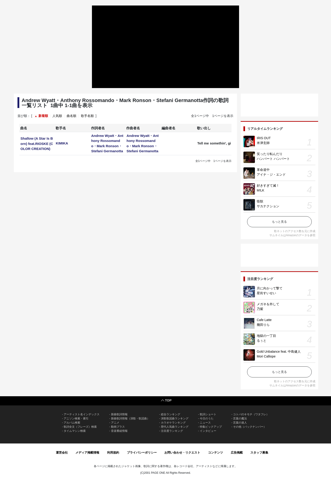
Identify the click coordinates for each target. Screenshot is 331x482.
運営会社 (62, 452)
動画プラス (118, 426)
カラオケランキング (173, 422)
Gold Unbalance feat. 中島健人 (279, 351)
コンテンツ (215, 452)
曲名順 (71, 116)
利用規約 (113, 452)
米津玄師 (263, 143)
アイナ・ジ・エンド (271, 174)
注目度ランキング (172, 430)
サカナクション (268, 206)
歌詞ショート (208, 414)
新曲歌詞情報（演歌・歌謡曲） (130, 418)
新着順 (43, 116)
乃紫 (260, 309)
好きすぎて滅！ (268, 185)
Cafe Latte (264, 320)
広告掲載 (237, 452)
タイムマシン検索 (75, 430)
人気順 (57, 116)
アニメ (115, 422)
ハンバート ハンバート (273, 159)
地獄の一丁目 (266, 336)
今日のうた (207, 418)
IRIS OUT (264, 138)
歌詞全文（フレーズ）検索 (80, 426)
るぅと (261, 340)
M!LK (260, 190)
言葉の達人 (240, 422)
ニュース (205, 422)
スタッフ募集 (259, 452)
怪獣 (260, 201)
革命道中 (263, 170)
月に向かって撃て (269, 288)
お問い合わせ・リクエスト (182, 452)
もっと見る (279, 221)
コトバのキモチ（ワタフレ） (251, 414)
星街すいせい (266, 293)
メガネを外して (268, 304)
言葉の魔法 (240, 418)
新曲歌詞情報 (119, 414)
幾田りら (263, 325)
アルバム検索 (72, 422)
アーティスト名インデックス (82, 414)
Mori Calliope (266, 356)
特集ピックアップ (211, 426)
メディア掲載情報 (87, 452)
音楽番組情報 (119, 430)
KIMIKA (62, 143)
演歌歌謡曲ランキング (174, 418)
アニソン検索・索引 (76, 418)
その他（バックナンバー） (249, 426)
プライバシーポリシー (142, 452)
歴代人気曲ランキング (174, 426)
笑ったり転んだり (269, 154)
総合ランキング (170, 414)
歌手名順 (87, 116)
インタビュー (208, 430)
